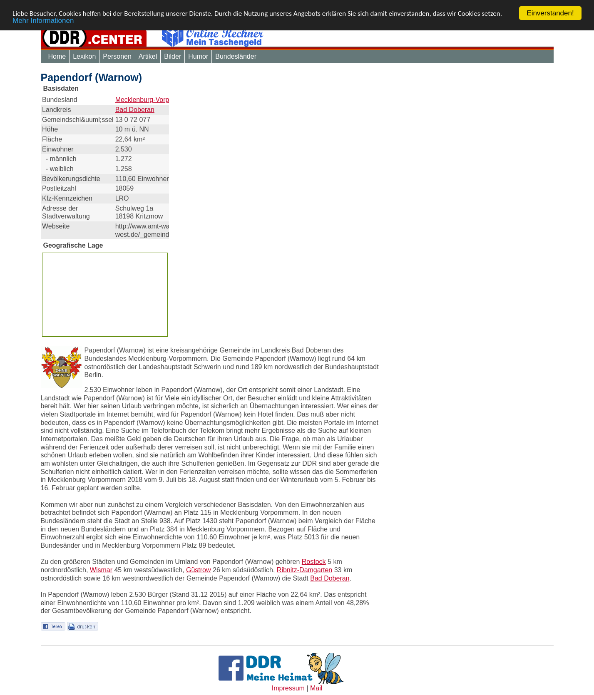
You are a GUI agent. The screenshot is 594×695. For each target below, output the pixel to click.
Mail (316, 688)
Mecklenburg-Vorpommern (154, 99)
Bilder (172, 56)
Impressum (288, 688)
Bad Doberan (134, 109)
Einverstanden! (550, 13)
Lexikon (84, 56)
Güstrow (198, 569)
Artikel (148, 56)
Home (57, 56)
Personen (117, 56)
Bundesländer (235, 56)
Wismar (101, 569)
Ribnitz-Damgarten (304, 569)
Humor (198, 56)
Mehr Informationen (43, 20)
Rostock (314, 561)
